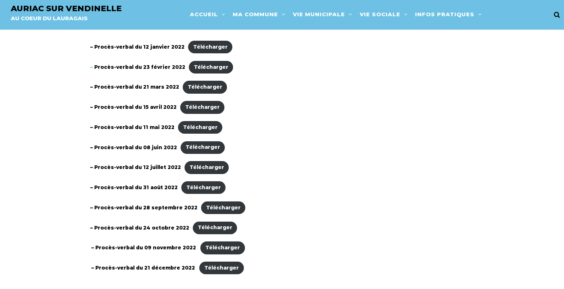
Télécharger (210, 47)
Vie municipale (319, 14)
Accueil (204, 14)
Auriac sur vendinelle (66, 8)
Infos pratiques (444, 14)
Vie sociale (380, 14)
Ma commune (255, 14)
